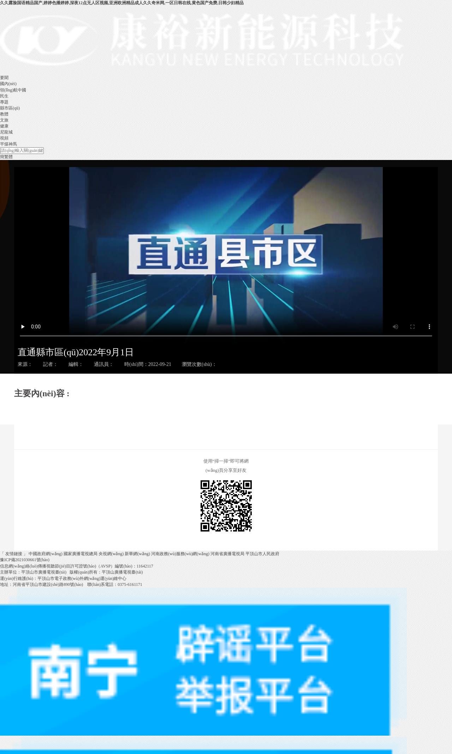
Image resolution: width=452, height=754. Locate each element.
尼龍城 (6, 132)
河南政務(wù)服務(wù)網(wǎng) (180, 553)
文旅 (4, 120)
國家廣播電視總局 (80, 553)
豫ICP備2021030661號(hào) (24, 559)
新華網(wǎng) (137, 553)
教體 (4, 114)
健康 (4, 126)
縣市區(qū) (10, 108)
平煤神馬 (8, 144)
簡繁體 (6, 156)
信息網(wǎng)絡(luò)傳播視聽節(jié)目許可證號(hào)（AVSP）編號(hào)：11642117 (76, 566)
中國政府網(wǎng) (46, 553)
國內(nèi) (8, 83)
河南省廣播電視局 (227, 553)
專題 (4, 102)
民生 (4, 96)
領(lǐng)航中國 (13, 90)
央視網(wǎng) (111, 553)
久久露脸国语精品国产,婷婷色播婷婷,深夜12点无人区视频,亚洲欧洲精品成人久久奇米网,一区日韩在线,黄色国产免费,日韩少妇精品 (122, 2)
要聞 (4, 77)
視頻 (4, 138)
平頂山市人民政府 (262, 553)
